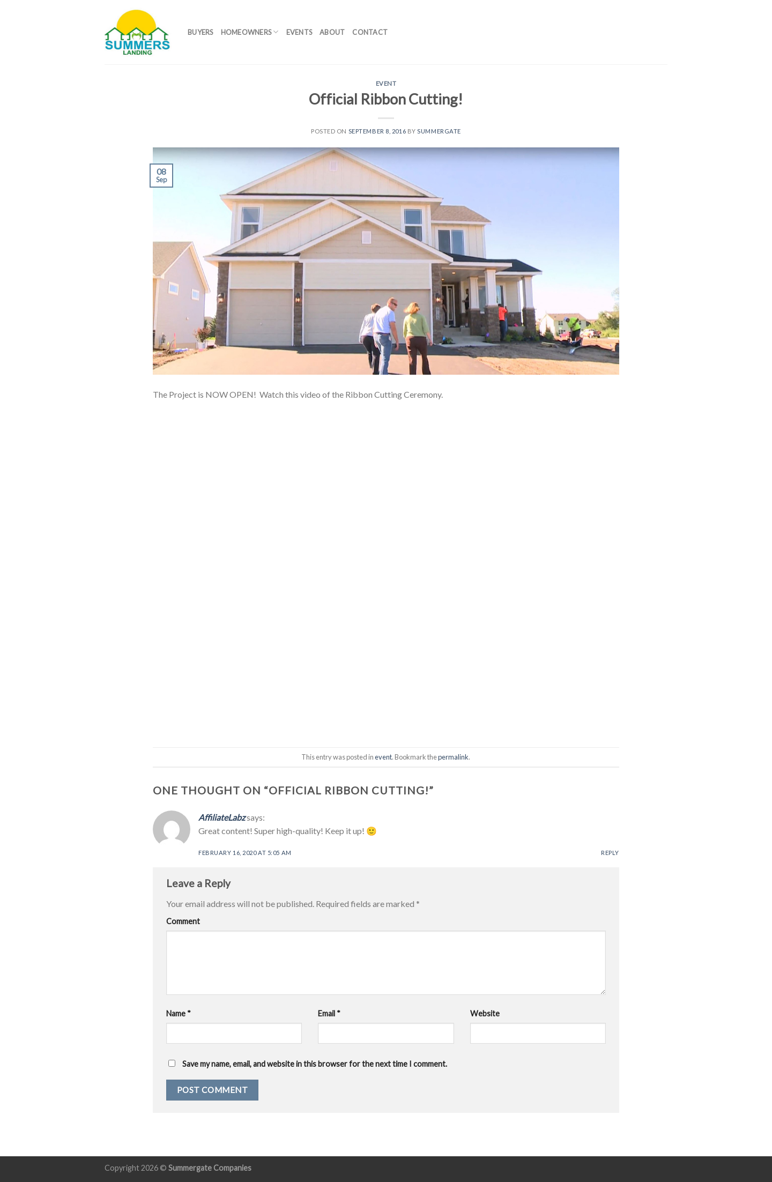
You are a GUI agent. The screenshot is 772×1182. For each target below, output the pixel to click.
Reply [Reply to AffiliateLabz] (610, 852)
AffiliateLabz (221, 817)
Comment (183, 921)
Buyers (200, 32)
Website (485, 1013)
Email (329, 1013)
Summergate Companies (209, 1167)
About (332, 32)
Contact (370, 32)
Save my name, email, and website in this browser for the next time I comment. (314, 1063)
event (386, 83)
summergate (439, 131)
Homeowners (250, 32)
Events (299, 32)
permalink (453, 757)
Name (178, 1013)
